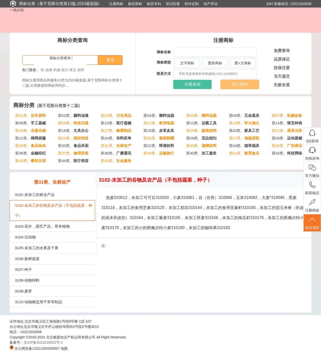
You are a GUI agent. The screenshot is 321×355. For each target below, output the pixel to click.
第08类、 (30, 123)
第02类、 (73, 115)
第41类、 (244, 153)
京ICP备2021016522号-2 (43, 342)
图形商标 (215, 63)
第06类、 (244, 115)
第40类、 (201, 153)
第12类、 (201, 123)
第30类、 (73, 145)
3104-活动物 (25, 237)
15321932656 (300, 4)
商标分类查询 (60, 58)
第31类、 (116, 145)
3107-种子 (23, 269)
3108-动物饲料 (27, 280)
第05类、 (201, 115)
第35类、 (287, 145)
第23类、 (73, 138)
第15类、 (30, 130)
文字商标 (187, 63)
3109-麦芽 (23, 291)
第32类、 (158, 145)
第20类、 (244, 130)
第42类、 (287, 153)
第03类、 (116, 115)
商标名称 (164, 52)
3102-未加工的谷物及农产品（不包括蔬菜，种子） (53, 210)
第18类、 (158, 130)
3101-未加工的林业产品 (35, 194)
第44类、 (73, 161)
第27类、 (244, 138)
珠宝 (72, 70)
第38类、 (116, 153)
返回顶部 (312, 223)
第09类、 (73, 123)
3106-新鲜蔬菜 (27, 259)
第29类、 (30, 145)
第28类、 (287, 138)
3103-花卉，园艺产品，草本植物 (42, 226)
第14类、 (287, 123)
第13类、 (244, 123)
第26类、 (201, 138)
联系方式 (164, 74)
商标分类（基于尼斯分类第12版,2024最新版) (54, 3)
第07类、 (287, 115)
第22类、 (30, 138)
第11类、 (158, 123)
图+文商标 (243, 63)
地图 (64, 348)
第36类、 (30, 153)
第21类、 (287, 130)
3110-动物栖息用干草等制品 (38, 302)
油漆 (48, 70)
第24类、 (116, 138)
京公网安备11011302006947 (35, 348)
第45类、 (116, 161)
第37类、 (73, 153)
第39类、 (158, 153)
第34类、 (244, 145)
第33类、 (201, 145)
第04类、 (158, 115)
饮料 (80, 70)
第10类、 (116, 123)
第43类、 (30, 161)
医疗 (64, 70)
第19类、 (201, 130)
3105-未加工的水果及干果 (36, 248)
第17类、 (116, 130)
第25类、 (158, 138)
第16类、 (73, 130)
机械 (56, 70)
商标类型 (164, 62)
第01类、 (30, 115)
